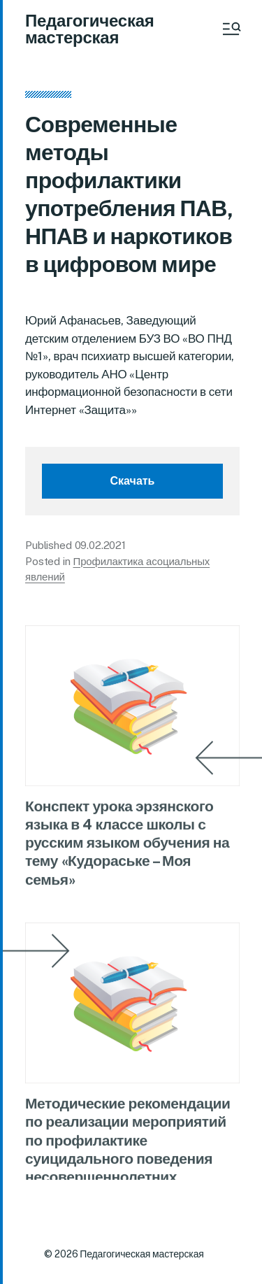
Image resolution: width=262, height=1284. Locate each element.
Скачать (132, 480)
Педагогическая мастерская (89, 28)
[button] (230, 28)
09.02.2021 (100, 545)
